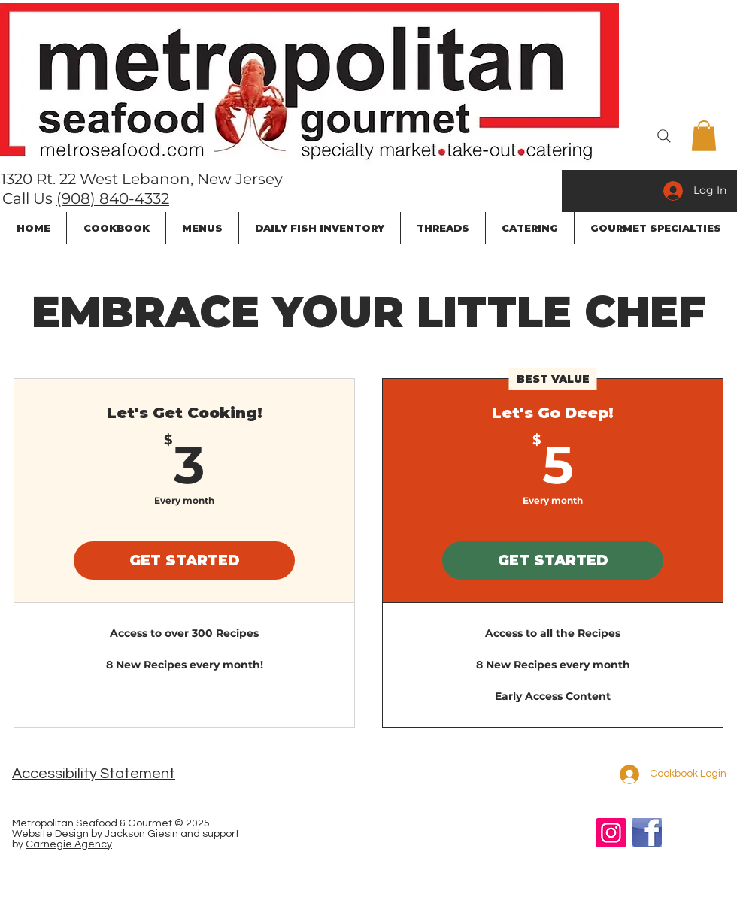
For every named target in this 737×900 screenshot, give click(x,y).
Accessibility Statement (93, 773)
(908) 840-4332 (112, 198)
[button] (704, 135)
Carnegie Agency (69, 844)
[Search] (664, 136)
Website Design (50, 834)
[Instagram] (611, 832)
